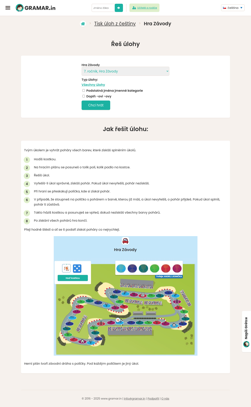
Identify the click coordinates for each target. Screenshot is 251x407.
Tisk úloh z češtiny (115, 23)
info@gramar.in (134, 399)
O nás (165, 399)
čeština (230, 8)
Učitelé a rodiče (144, 7)
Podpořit (153, 399)
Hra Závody (91, 65)
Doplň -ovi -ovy (98, 96)
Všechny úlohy (93, 84)
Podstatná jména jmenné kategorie (114, 90)
